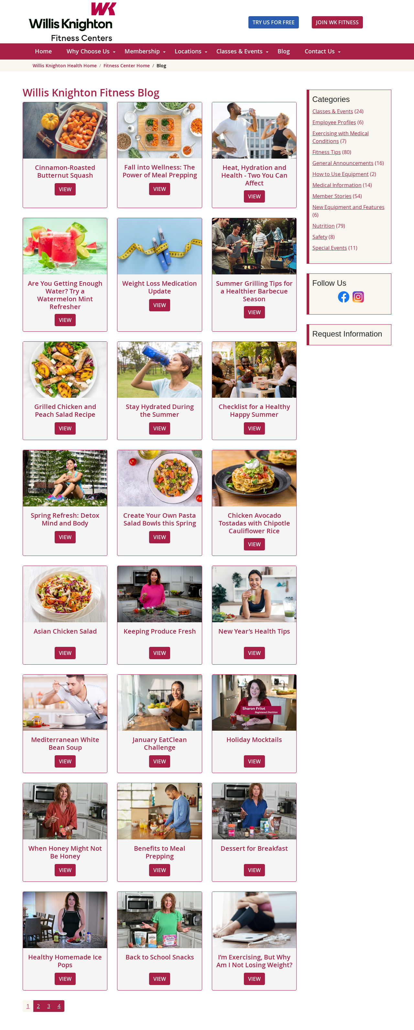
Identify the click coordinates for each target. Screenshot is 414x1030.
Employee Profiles (334, 122)
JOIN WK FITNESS (337, 22)
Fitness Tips (326, 152)
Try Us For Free (274, 22)
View (65, 189)
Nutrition (323, 225)
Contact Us (320, 51)
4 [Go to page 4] (59, 1006)
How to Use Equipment (340, 174)
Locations (188, 51)
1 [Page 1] (28, 1006)
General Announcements (343, 163)
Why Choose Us (88, 51)
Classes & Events (239, 51)
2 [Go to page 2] (38, 1006)
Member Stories (332, 196)
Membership (142, 51)
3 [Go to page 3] (48, 1006)
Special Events (329, 247)
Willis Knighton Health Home (65, 65)
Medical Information (337, 185)
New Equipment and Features (348, 207)
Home (43, 51)
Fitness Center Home (127, 65)
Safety (319, 236)
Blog (284, 51)
